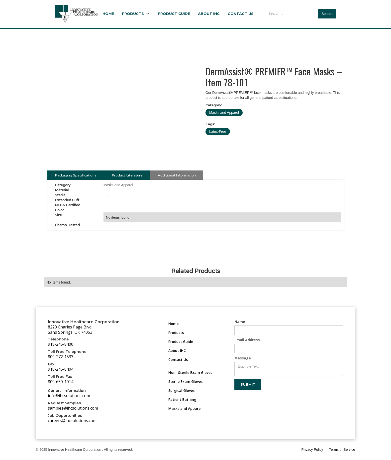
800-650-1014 (60, 381)
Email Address (247, 339)
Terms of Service (342, 450)
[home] (76, 14)
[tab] (75, 175)
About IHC (209, 13)
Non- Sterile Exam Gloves (190, 372)
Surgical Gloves (181, 390)
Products (176, 332)
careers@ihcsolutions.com (72, 420)
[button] (136, 13)
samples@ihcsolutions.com (73, 408)
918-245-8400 (60, 344)
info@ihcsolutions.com (69, 395)
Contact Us (241, 13)
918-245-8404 (60, 369)
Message (242, 358)
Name (239, 321)
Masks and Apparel (224, 113)
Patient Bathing (182, 399)
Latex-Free (217, 132)
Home (108, 13)
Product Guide (174, 13)
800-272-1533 (60, 356)
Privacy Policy (312, 450)
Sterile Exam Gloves (185, 381)
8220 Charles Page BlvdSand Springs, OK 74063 (70, 329)
